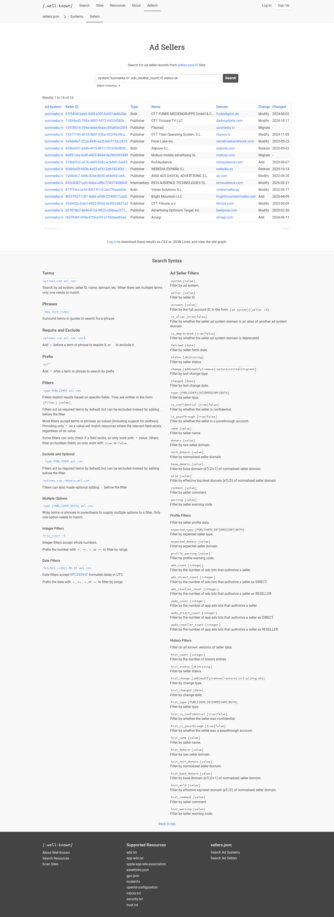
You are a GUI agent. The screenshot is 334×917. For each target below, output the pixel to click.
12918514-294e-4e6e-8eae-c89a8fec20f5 (96, 128)
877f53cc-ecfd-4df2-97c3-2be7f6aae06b (95, 190)
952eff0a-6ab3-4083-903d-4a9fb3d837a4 (96, 203)
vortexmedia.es (227, 190)
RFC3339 (79, 575)
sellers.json (50, 16)
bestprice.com (226, 210)
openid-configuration (142, 887)
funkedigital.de (227, 114)
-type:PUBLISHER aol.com (62, 461)
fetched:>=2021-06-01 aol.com (67, 568)
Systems (76, 16)
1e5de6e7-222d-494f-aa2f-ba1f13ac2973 (96, 141)
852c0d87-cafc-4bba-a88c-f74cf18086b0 (96, 183)
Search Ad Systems (225, 852)
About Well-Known (56, 853)
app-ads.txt (135, 858)
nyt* (46, 364)
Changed (279, 107)
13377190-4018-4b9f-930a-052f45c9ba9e (96, 134)
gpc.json (133, 876)
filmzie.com (225, 203)
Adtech (152, 5)
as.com (221, 176)
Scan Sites (50, 864)
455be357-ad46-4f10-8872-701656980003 (97, 148)
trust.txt (132, 905)
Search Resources (55, 858)
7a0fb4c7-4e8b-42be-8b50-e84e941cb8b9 (96, 176)
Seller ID (71, 107)
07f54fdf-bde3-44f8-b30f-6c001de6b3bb (95, 114)
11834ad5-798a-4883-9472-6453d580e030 (97, 121)
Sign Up (283, 5)
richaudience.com (229, 162)
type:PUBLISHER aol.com (62, 390)
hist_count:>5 (54, 535)
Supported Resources (146, 844)
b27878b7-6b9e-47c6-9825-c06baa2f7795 (97, 210)
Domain (222, 107)
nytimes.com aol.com (59, 281)
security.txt (135, 899)
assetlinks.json (138, 870)
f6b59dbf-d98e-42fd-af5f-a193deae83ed (95, 217)
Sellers (95, 16)
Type (134, 107)
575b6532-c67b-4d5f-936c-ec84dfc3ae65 (96, 162)
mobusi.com (225, 155)
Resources (117, 5)
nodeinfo (133, 882)
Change (264, 107)
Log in (112, 242)
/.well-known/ (57, 844)
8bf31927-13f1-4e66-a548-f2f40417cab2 (96, 196)
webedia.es (224, 169)
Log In (266, 5)
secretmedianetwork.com (235, 141)
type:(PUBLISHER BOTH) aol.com (68, 505)
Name (155, 107)
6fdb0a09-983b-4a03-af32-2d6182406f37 (96, 169)
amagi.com (224, 217)
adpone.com (225, 148)
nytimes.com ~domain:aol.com (66, 480)
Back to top (167, 824)
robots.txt (134, 893)
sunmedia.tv (54, 114)
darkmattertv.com (229, 121)
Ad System (53, 107)
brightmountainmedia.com (236, 196)
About (136, 5)
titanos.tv (223, 134)
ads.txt (132, 852)
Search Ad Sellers (224, 858)
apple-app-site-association (146, 864)
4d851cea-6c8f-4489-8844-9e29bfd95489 (96, 155)
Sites (100, 5)
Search (84, 5)
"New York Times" (57, 311)
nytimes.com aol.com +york (64, 338)
